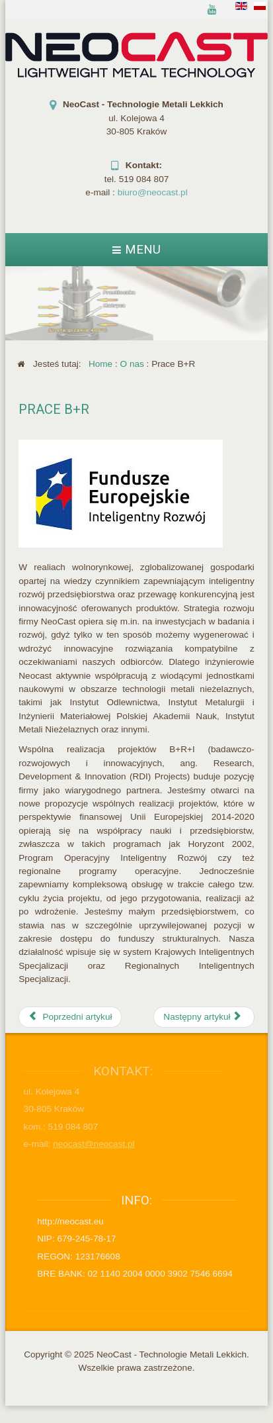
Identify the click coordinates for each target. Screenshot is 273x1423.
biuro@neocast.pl (153, 192)
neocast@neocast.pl (90, 1144)
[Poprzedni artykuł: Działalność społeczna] (70, 1017)
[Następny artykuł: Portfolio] (203, 1017)
